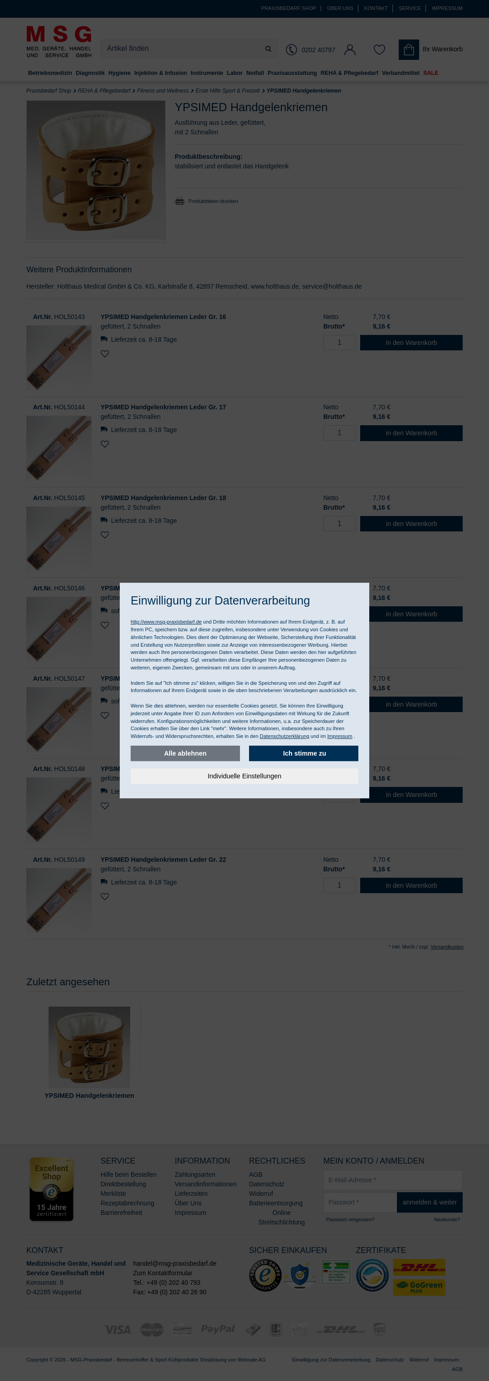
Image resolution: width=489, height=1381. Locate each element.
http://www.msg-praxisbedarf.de (166, 621)
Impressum (339, 736)
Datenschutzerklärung (284, 736)
